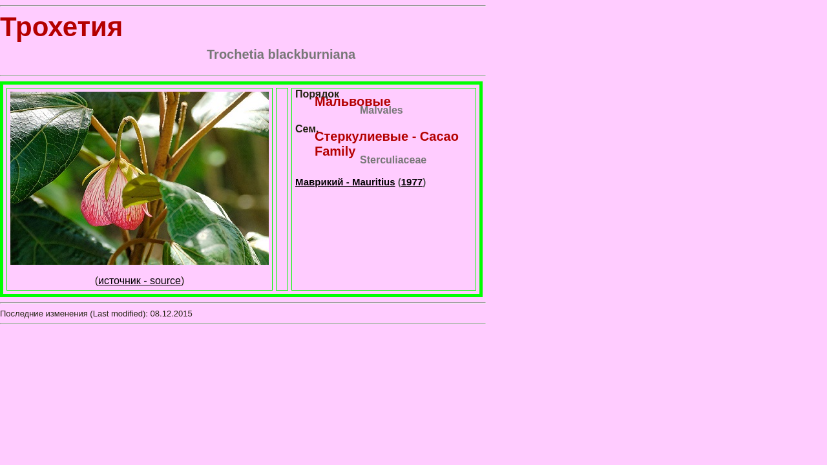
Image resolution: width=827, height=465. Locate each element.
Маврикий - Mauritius (345, 181)
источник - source (139, 280)
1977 (412, 181)
